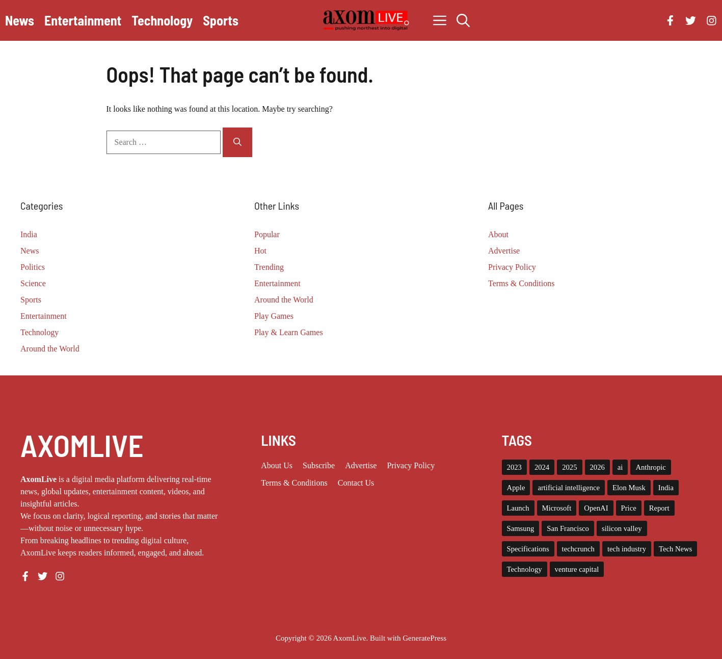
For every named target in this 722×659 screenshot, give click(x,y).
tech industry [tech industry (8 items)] (626, 549)
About (498, 234)
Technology (162, 20)
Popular (267, 234)
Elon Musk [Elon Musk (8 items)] (629, 488)
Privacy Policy (512, 267)
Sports (220, 20)
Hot (260, 250)
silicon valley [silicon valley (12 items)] (622, 528)
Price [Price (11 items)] (628, 508)
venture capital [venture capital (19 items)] (577, 569)
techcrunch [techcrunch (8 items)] (578, 549)
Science (33, 283)
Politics (32, 267)
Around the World (49, 348)
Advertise (504, 250)
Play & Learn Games (288, 332)
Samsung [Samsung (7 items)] (520, 528)
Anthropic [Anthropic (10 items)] (650, 467)
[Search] (237, 142)
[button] (463, 20)
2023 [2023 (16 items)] (514, 467)
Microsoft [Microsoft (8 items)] (557, 508)
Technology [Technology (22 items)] (524, 569)
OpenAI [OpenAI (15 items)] (596, 508)
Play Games (273, 316)
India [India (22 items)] (666, 488)
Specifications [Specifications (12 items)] (528, 549)
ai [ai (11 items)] (620, 467)
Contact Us (356, 482)
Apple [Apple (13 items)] (516, 488)
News (19, 20)
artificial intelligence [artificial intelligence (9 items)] (569, 488)
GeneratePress (424, 638)
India (28, 234)
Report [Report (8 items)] (659, 508)
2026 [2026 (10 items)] (597, 467)
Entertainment (82, 20)
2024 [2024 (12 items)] (541, 467)
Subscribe (319, 465)
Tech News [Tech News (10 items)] (675, 549)
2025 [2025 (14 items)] (569, 467)
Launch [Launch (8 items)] (518, 508)
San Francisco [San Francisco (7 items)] (568, 528)
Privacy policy (411, 465)
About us (276, 465)
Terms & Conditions (521, 283)
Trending (269, 267)
